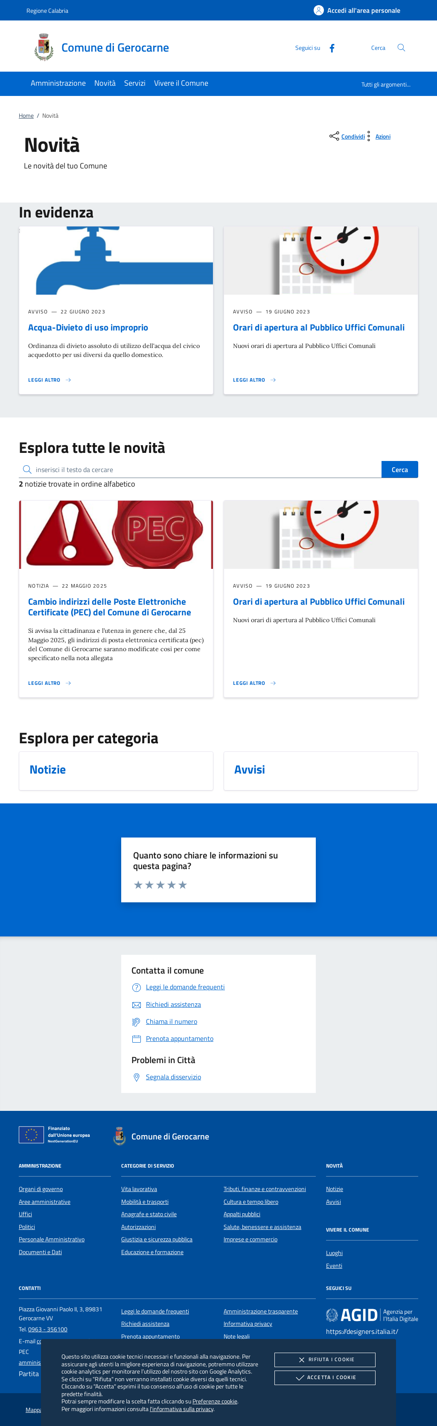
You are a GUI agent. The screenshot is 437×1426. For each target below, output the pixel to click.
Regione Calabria (47, 10)
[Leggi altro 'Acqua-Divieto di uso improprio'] (50, 380)
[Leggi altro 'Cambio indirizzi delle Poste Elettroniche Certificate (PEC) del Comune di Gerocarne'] (50, 683)
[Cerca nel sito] (401, 47)
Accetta (325, 1378)
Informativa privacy (248, 1323)
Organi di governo (41, 1189)
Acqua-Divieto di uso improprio (88, 327)
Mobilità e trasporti (145, 1201)
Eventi (334, 1265)
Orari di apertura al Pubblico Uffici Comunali (319, 327)
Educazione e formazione (152, 1252)
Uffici (25, 1214)
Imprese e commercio (250, 1239)
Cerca (400, 469)
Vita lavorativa (139, 1189)
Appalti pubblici (242, 1214)
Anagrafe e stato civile (149, 1214)
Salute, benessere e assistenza (262, 1227)
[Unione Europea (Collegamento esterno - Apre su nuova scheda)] (57, 1136)
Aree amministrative (44, 1201)
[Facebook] (328, 47)
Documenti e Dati (40, 1252)
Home (26, 115)
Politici (27, 1227)
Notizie (334, 1189)
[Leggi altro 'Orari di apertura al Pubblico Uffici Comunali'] (255, 380)
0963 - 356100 (47, 1329)
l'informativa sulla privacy (181, 1408)
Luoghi (334, 1253)
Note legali (237, 1336)
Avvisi (333, 1201)
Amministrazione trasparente (261, 1311)
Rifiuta (325, 1360)
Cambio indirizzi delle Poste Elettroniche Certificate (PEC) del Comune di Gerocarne (109, 606)
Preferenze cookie (214, 1401)
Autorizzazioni (138, 1227)
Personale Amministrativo (51, 1239)
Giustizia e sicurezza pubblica (156, 1239)
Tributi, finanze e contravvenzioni (265, 1189)
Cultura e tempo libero (251, 1201)
